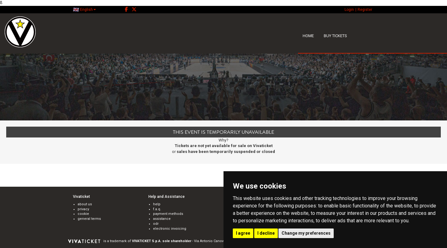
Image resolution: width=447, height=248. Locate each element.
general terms (89, 219)
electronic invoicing (169, 229)
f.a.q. (157, 209)
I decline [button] (266, 233)
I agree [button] (243, 233)
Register (365, 9)
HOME (308, 35)
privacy (83, 209)
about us (85, 204)
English (84, 9)
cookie (83, 214)
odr (156, 224)
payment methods (168, 214)
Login (349, 9)
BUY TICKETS (335, 35)
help (156, 204)
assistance (162, 219)
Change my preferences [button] (306, 233)
